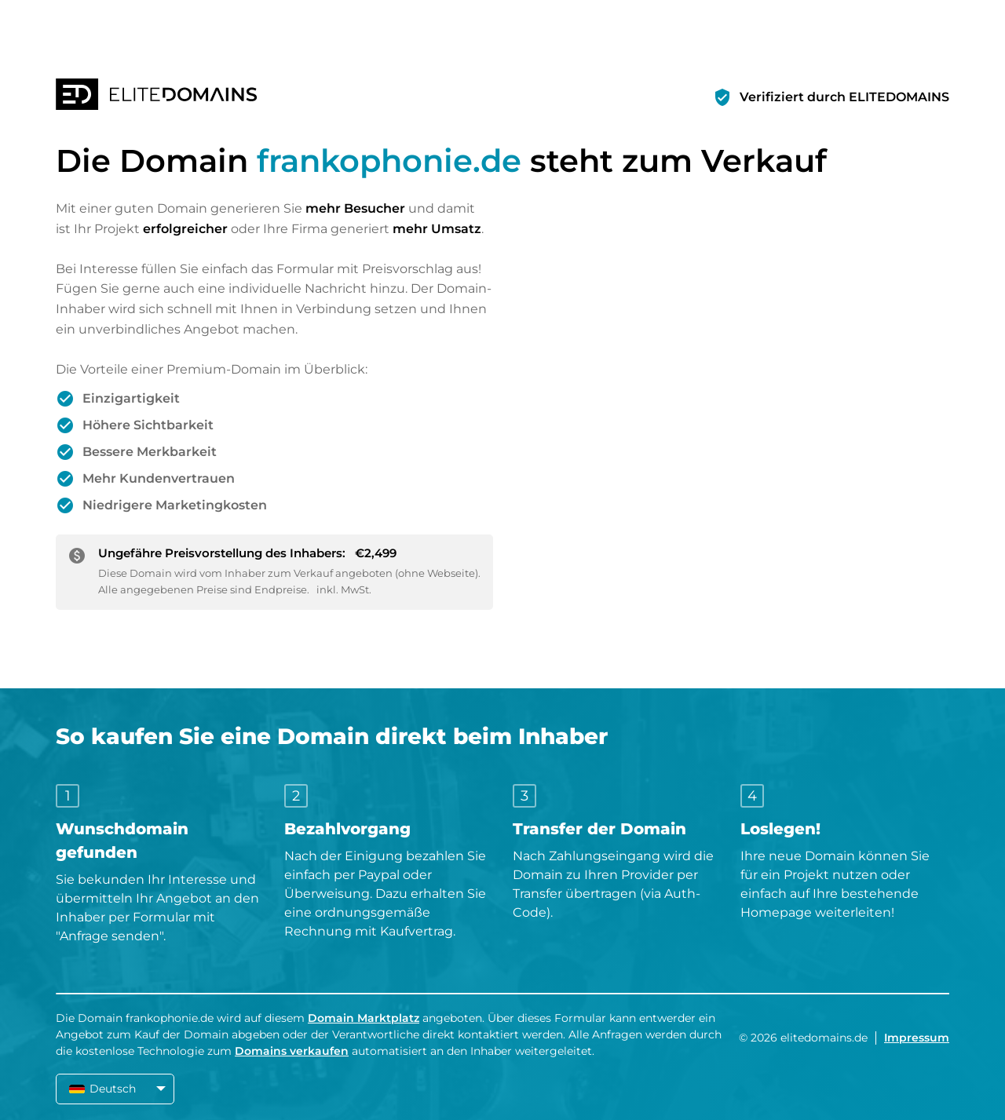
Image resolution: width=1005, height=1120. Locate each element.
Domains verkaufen (292, 1051)
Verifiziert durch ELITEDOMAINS (844, 96)
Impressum (916, 1038)
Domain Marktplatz (363, 1018)
